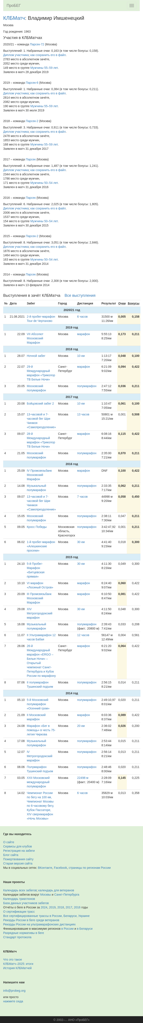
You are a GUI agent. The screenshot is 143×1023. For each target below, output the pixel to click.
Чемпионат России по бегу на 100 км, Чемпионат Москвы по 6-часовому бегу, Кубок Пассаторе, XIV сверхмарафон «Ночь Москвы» (40, 805)
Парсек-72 (37, 44)
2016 (77, 907)
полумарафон (86, 386)
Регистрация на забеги (19, 850)
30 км (81, 542)
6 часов (82, 316)
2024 (44, 907)
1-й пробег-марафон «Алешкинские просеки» (41, 546)
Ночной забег (36, 355)
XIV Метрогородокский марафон (39, 613)
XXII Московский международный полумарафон (38, 782)
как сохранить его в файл (48, 55)
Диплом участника (16, 55)
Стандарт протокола (17, 937)
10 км (81, 355)
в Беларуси (84, 928)
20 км (81, 726)
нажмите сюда (13, 1001)
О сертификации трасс (19, 911)
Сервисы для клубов (17, 846)
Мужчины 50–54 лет (44, 182)
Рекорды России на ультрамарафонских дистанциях (39, 924)
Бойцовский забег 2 (40, 403)
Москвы (45, 894)
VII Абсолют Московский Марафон (35, 338)
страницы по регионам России (90, 867)
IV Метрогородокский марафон (39, 756)
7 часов (82, 496)
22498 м (82, 777)
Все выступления (80, 295)
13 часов (83, 414)
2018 (60, 907)
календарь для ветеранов (56, 890)
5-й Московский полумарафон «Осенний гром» (38, 704)
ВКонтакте (45, 867)
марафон (83, 334)
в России (67, 928)
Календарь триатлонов (19, 899)
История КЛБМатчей (17, 968)
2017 (69, 907)
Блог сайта (10, 855)
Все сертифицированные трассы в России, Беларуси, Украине (46, 916)
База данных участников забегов (26, 903)
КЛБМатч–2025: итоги (18, 963)
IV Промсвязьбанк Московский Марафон (39, 475)
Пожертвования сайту (18, 859)
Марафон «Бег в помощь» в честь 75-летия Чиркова (41, 730)
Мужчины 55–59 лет (44, 67)
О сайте (8, 842)
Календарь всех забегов (20, 890)
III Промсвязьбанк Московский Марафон (39, 598)
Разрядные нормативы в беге (23, 933)
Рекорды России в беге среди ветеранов (31, 920)
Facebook (60, 867)
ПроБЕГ (14, 5)
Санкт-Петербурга (66, 894)
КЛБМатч (14, 18)
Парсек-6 (32, 82)
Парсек (31, 159)
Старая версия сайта (17, 863)
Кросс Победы (37, 527)
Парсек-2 (32, 121)
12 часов (83, 635)
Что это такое (12, 959)
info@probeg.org (14, 990)
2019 (52, 907)
